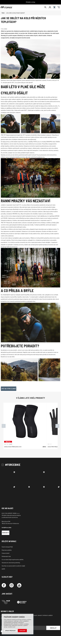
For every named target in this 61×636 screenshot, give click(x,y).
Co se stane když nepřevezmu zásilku (12, 559)
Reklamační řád (6, 556)
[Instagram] (11, 585)
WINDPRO (49, 141)
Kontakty (5, 533)
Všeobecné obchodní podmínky (11, 562)
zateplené (39, 231)
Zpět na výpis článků (8, 389)
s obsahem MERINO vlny (13, 213)
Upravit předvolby (10, 630)
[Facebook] (4, 585)
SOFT (25, 110)
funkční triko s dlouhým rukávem (33, 211)
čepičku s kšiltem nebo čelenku (14, 146)
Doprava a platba (6, 550)
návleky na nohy (52, 106)
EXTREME (5, 218)
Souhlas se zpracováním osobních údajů (13, 566)
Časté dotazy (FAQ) (7, 547)
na (10, 231)
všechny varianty (53, 150)
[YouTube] (19, 585)
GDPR (3, 569)
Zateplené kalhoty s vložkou (9, 220)
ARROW (57, 216)
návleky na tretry (19, 244)
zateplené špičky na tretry (17, 157)
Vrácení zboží (5, 553)
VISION (58, 141)
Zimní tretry (14, 240)
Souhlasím (22, 630)
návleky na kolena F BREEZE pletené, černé (12, 446)
